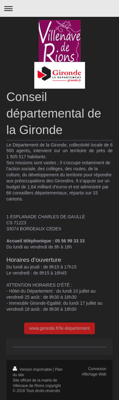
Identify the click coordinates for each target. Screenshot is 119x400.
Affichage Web (94, 374)
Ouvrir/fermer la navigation (59, 8)
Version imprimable (33, 369)
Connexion (97, 369)
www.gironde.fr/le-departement (59, 328)
